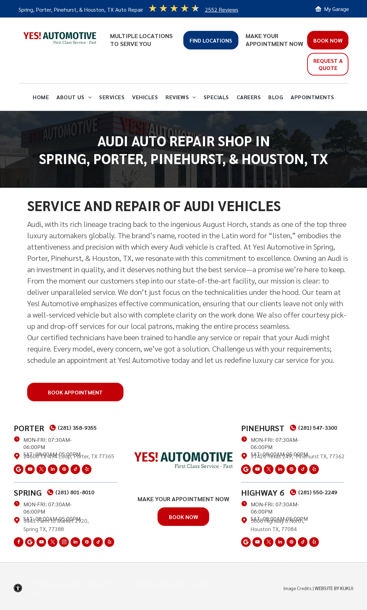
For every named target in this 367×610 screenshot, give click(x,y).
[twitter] (41, 470)
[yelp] (86, 470)
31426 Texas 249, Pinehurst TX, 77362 (298, 456)
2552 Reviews (221, 9)
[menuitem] (41, 97)
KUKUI (346, 588)
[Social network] (18, 470)
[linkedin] (52, 470)
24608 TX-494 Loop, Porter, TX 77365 (68, 456)
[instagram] (64, 543)
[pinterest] (64, 470)
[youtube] (30, 470)
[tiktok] (75, 470)
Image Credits (297, 588)
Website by (327, 588)
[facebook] (18, 543)
